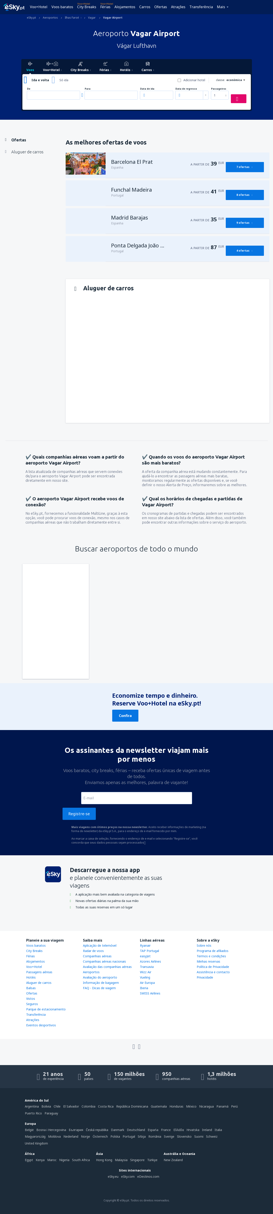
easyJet (145, 956)
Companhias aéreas (97, 956)
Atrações (178, 6)
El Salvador (71, 1106)
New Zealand (173, 1160)
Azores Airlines (150, 961)
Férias (105, 6)
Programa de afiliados (212, 951)
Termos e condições (211, 956)
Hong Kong (104, 1160)
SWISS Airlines (150, 993)
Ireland (207, 1130)
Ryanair (145, 945)
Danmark (117, 1130)
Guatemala (159, 1106)
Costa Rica (106, 1106)
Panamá (222, 1106)
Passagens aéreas (39, 972)
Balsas (31, 988)
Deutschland (136, 1130)
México (191, 1106)
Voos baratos (62, 6)
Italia (218, 1130)
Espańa (153, 1130)
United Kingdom (36, 1143)
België (29, 1130)
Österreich (100, 1136)
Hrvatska (193, 1130)
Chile (57, 1106)
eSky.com (128, 1176)
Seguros (32, 1004)
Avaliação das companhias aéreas (107, 967)
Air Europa (147, 983)
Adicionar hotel (194, 80)
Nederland (70, 1136)
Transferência (201, 6)
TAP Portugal (149, 951)
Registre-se (79, 813)
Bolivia (46, 1106)
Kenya (40, 1160)
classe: (220, 80)
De (28, 88)
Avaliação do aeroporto (100, 977)
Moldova (54, 1136)
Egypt (29, 1160)
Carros (144, 6)
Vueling (145, 977)
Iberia (144, 988)
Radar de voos (93, 951)
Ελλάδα (178, 1130)
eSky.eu (113, 1176)
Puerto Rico (33, 1113)
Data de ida (147, 88)
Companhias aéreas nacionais (104, 961)
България (76, 1130)
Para (87, 88)
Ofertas (160, 6)
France (166, 1130)
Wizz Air (145, 972)
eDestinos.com (148, 1176)
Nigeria (64, 1160)
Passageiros (218, 88)
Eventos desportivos (41, 1025)
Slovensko (184, 1136)
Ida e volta (40, 80)
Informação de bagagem (101, 983)
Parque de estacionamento (46, 1009)
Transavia (147, 967)
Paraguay (51, 1113)
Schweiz (212, 1136)
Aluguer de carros (38, 983)
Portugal (129, 1136)
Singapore (137, 1160)
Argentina (32, 1106)
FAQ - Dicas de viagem (99, 988)
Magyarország (35, 1136)
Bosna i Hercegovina (51, 1130)
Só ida (63, 80)
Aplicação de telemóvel (99, 945)
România (154, 1136)
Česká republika (97, 1130)
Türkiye (152, 1160)
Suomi (198, 1136)
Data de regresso (186, 88)
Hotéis (31, 977)
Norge (85, 1136)
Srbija (142, 1136)
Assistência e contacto (213, 972)
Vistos (30, 998)
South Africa (81, 1160)
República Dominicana (132, 1106)
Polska (115, 1136)
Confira (125, 715)
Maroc (52, 1160)
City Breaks (86, 6)
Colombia (88, 1106)
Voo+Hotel (38, 6)
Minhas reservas (208, 961)
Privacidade (205, 977)
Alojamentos (124, 6)
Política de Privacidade (213, 967)
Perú (234, 1106)
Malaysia (121, 1160)
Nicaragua (206, 1106)
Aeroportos (91, 972)
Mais (221, 6)
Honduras (176, 1106)
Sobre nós (204, 945)
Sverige (169, 1136)
